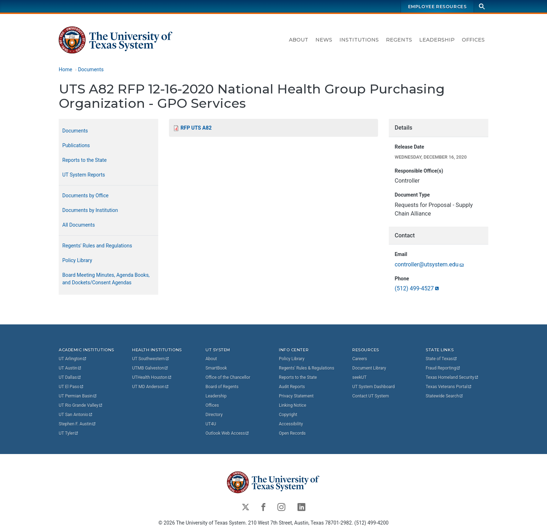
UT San (76, 414)
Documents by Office (85, 195)
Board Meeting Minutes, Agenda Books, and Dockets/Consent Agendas (106, 278)
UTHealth (152, 377)
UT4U (210, 423)
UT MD (150, 386)
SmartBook (216, 368)
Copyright (288, 414)
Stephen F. (77, 423)
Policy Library (77, 260)
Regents (399, 40)
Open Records (292, 433)
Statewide (445, 396)
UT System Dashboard (373, 386)
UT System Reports (83, 175)
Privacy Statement (296, 396)
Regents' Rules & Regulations (306, 368)
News (323, 40)
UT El (71, 386)
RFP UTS (196, 128)
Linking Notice (292, 405)
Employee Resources (437, 6)
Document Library (369, 368)
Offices (473, 40)
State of (442, 358)
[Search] (482, 6)
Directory (214, 414)
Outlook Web (227, 433)
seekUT (359, 377)
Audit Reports (292, 386)
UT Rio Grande (81, 405)
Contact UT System (370, 396)
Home (65, 69)
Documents (90, 69)
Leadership (437, 40)
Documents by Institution (90, 210)
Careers (359, 358)
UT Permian (78, 396)
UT (73, 358)
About (298, 40)
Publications (76, 145)
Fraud (443, 368)
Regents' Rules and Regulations (97, 245)
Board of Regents (221, 386)
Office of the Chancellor (227, 377)
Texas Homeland (452, 377)
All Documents (78, 225)
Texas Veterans (449, 386)
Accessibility (291, 423)
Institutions (359, 40)
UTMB (150, 368)
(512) (417, 288)
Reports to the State (84, 160)
